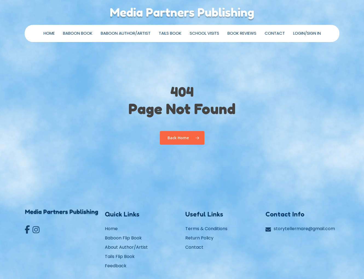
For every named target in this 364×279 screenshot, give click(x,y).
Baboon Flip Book (123, 238)
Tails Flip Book (120, 256)
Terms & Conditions (206, 228)
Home (111, 228)
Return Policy (199, 238)
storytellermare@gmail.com (304, 228)
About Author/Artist (126, 247)
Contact (194, 247)
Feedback (115, 266)
